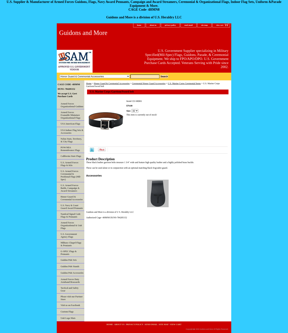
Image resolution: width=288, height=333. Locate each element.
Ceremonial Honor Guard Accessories (148, 83)
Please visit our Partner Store (72, 298)
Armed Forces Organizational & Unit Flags (71, 225)
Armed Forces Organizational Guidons (72, 105)
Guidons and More (83, 32)
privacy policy (170, 25)
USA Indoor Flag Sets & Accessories (72, 131)
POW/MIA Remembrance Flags (70, 149)
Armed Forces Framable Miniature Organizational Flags (70, 115)
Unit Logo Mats (68, 318)
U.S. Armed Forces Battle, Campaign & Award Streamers (70, 188)
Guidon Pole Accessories (72, 273)
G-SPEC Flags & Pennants (69, 252)
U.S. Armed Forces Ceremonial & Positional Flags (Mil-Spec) (71, 175)
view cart (219, 25)
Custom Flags (67, 311)
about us (153, 25)
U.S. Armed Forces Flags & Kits (69, 164)
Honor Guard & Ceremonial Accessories (112, 83)
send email (188, 25)
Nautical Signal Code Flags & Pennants (70, 215)
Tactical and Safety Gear (70, 289)
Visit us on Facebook (70, 305)
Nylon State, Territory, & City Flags (71, 140)
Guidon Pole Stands (70, 266)
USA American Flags (70, 123)
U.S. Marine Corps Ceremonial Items (184, 83)
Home (88, 83)
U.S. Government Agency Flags (69, 235)
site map (204, 25)
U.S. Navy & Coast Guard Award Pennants (72, 206)
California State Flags (71, 156)
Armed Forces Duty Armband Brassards (70, 280)
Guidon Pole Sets (69, 260)
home (139, 25)
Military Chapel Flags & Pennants (71, 244)
